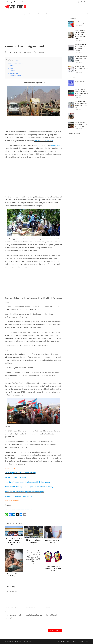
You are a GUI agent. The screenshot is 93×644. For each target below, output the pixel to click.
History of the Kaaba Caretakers (33, 541)
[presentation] (18, 624)
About (86, 641)
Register (7, 2)
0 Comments (79, 25)
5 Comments (79, 117)
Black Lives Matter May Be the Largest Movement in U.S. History (14, 541)
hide (16, 60)
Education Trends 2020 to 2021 (53, 542)
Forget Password (18, 2)
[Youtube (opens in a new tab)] (84, 2)
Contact (81, 641)
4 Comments (79, 128)
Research (75, 641)
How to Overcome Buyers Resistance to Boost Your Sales (81, 124)
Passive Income (79, 115)
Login (11, 2)
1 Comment (78, 97)
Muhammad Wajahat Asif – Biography (13, 575)
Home (57, 641)
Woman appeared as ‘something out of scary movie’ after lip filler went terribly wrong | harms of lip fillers (33, 556)
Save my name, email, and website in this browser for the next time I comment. (31, 616)
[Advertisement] (33, 31)
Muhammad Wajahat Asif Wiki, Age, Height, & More (81, 58)
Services (62, 641)
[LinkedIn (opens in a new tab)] (81, 2)
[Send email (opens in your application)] (87, 2)
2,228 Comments (26, 52)
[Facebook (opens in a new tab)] (78, 2)
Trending (14, 52)
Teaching (68, 641)
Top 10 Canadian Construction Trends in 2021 (81, 68)
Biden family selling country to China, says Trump (53, 568)
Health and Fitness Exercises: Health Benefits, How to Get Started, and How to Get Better (81, 34)
